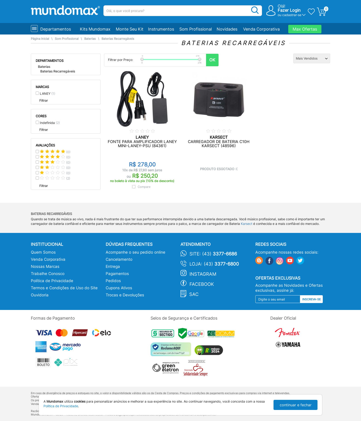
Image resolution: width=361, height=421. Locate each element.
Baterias (90, 38)
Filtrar (43, 100)
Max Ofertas (305, 29)
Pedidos (113, 280)
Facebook (201, 284)
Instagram (202, 274)
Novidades (227, 29)
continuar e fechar (296, 405)
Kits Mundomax (95, 29)
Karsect (246, 224)
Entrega (113, 266)
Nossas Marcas (45, 266)
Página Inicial (40, 38)
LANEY (47, 93)
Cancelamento (119, 259)
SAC (194, 294)
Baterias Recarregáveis (118, 38)
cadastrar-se (291, 15)
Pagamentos (117, 273)
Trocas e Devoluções (125, 295)
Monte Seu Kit (129, 29)
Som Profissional (195, 29)
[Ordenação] (311, 58)
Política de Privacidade (52, 280)
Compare (144, 187)
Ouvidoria (40, 295)
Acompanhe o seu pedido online (135, 252)
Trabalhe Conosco (47, 273)
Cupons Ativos (119, 288)
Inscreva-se (311, 299)
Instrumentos (161, 29)
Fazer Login (289, 10)
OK (212, 59)
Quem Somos (43, 252)
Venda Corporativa (261, 29)
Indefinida (50, 123)
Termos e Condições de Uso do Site (64, 288)
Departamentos (55, 29)
